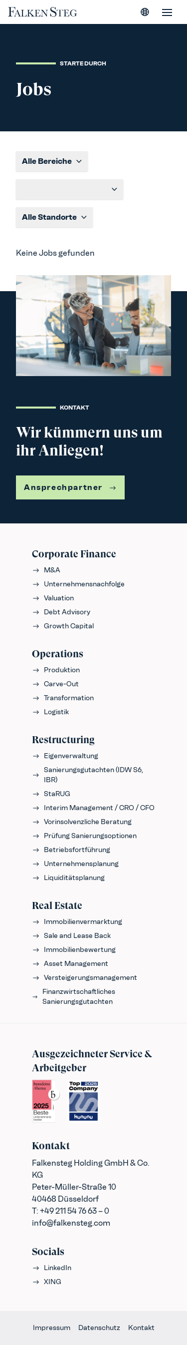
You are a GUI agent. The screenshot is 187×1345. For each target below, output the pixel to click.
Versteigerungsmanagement (84, 977)
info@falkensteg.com (71, 1223)
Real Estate (57, 905)
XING (46, 1282)
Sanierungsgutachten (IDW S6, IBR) (87, 775)
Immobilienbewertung (74, 949)
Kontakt (141, 1328)
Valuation (53, 598)
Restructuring (63, 740)
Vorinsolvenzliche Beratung (82, 822)
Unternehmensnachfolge (78, 584)
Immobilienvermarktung (77, 921)
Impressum (51, 1328)
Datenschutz (99, 1328)
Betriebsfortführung (71, 850)
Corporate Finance (74, 554)
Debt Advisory (61, 612)
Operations (57, 654)
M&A (46, 570)
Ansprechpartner (70, 487)
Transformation (63, 698)
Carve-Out (55, 684)
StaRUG (51, 794)
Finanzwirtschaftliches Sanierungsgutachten (73, 996)
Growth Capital (63, 626)
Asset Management (70, 963)
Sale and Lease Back (71, 935)
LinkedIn (51, 1268)
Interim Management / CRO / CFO (93, 808)
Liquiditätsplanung (68, 878)
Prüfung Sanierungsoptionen (84, 836)
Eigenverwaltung (65, 756)
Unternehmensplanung (75, 864)
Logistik (50, 712)
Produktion (56, 670)
